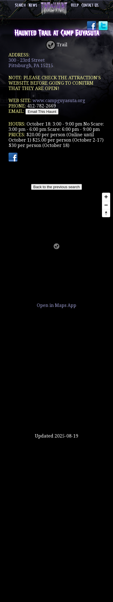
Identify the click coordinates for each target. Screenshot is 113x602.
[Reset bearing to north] (106, 213)
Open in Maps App (56, 305)
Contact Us (89, 5)
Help (75, 5)
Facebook (92, 26)
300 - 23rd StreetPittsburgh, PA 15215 (30, 63)
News (33, 5)
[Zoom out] (106, 205)
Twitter (104, 26)
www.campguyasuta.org (58, 100)
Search (20, 5)
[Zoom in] (106, 197)
